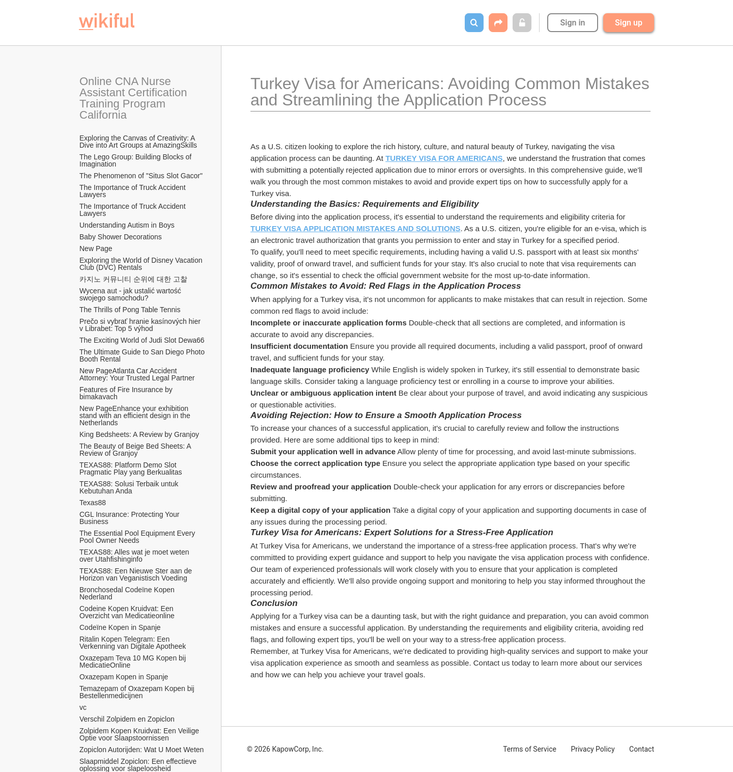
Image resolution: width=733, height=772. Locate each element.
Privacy (592, 749)
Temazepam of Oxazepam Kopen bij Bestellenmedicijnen (137, 692)
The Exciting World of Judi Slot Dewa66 (142, 340)
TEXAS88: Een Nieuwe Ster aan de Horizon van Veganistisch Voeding (136, 574)
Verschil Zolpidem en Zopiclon (127, 719)
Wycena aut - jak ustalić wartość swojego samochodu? (131, 294)
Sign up (628, 22)
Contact (641, 749)
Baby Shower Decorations (120, 237)
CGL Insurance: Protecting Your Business (130, 518)
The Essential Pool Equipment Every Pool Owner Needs (138, 536)
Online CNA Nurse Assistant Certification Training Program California (134, 98)
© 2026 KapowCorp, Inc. (285, 749)
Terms (529, 749)
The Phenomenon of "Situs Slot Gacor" (141, 176)
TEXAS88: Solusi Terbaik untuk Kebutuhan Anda (129, 487)
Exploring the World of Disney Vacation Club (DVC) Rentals (141, 263)
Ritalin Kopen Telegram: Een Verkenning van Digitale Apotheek (132, 642)
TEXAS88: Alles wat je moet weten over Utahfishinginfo (135, 555)
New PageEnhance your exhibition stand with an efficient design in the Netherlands (135, 415)
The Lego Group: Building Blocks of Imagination (136, 160)
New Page (95, 248)
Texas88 (92, 503)
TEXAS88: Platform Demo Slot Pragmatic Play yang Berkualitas (130, 468)
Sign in (572, 22)
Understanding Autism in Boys (127, 225)
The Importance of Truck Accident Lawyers (133, 191)
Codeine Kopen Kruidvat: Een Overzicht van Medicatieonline (127, 612)
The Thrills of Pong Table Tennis (129, 310)
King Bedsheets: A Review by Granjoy (139, 434)
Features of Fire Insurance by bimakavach (127, 393)
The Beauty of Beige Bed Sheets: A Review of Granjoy (136, 449)
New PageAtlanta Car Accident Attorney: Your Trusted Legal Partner (136, 374)
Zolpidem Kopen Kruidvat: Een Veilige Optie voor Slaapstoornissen (140, 734)
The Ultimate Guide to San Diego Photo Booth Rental (142, 355)
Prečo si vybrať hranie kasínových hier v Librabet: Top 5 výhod (141, 325)
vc (83, 707)
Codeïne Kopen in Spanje (120, 627)
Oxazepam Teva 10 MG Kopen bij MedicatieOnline (133, 661)
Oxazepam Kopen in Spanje (123, 677)
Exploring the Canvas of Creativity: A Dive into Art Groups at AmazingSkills (138, 141)
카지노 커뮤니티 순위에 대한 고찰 (133, 279)
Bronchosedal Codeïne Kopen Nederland (128, 593)
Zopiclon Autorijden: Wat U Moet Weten (141, 750)
